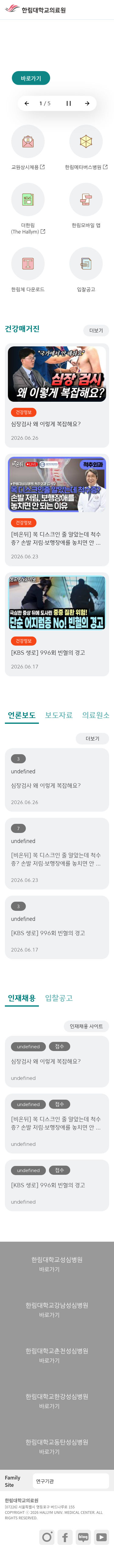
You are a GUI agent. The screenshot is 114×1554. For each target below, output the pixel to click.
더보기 (96, 330)
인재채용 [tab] (22, 998)
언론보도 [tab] (22, 715)
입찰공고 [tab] (59, 998)
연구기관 (45, 1481)
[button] (103, 9)
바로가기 (31, 85)
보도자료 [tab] (59, 715)
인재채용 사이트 (86, 1026)
